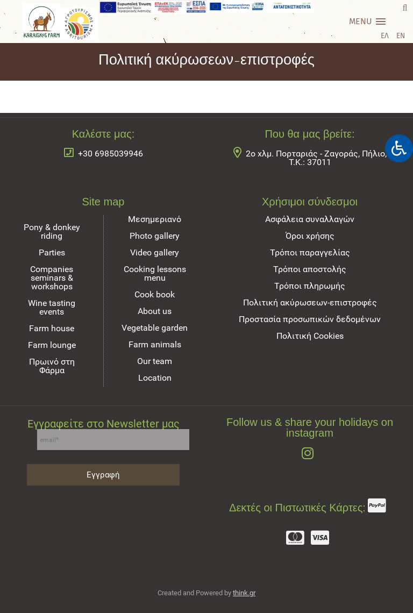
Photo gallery (155, 236)
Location (155, 378)
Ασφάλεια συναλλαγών (309, 219)
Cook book (154, 294)
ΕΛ (385, 35)
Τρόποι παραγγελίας (310, 252)
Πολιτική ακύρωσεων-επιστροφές (310, 302)
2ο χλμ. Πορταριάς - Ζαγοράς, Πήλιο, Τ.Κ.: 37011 (316, 157)
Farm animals (155, 344)
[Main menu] (367, 21)
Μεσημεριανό (154, 219)
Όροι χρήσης (310, 236)
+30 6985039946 (110, 153)
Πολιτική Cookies (310, 336)
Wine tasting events (51, 307)
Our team (154, 361)
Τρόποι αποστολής (309, 269)
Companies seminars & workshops (51, 277)
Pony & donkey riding (52, 231)
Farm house (51, 328)
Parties (52, 252)
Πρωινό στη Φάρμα (52, 366)
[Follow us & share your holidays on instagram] (310, 454)
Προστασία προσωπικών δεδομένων (310, 319)
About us (155, 311)
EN (400, 35)
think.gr (244, 593)
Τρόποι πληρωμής (309, 286)
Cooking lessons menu (155, 273)
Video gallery (154, 252)
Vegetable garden (155, 328)
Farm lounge (52, 345)
